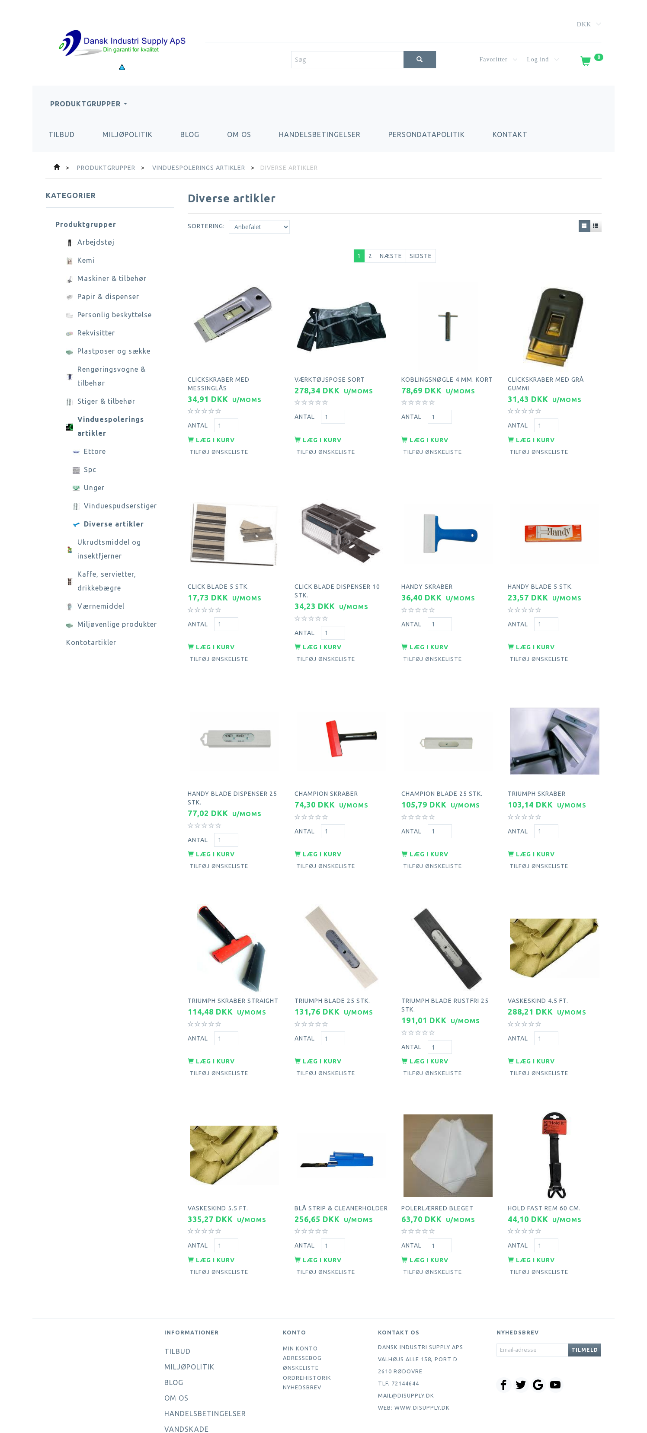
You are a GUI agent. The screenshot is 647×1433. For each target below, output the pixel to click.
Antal (199, 418)
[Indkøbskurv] (591, 62)
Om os (239, 134)
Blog (189, 134)
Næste (391, 255)
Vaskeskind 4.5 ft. (538, 963)
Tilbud (61, 134)
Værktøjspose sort (330, 372)
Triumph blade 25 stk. (332, 963)
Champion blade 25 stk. (442, 766)
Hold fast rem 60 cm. (544, 1160)
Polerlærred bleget (437, 1160)
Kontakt (510, 134)
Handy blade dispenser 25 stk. (232, 771)
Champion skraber (326, 766)
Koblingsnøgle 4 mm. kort (447, 372)
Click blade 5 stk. (218, 569)
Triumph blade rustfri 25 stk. (445, 968)
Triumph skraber (537, 766)
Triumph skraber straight (233, 963)
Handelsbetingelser (320, 134)
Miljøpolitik (127, 134)
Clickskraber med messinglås (219, 377)
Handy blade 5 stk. (540, 569)
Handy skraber (427, 569)
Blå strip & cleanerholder (341, 1160)
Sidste (421, 255)
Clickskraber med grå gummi (546, 377)
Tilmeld (584, 1298)
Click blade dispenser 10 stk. (337, 574)
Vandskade (186, 1377)
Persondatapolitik (426, 134)
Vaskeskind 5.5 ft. (218, 1160)
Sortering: (206, 226)
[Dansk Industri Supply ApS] (122, 30)
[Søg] (420, 59)
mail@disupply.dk (406, 1343)
